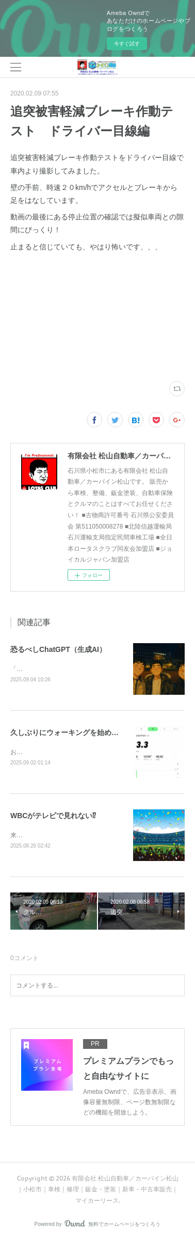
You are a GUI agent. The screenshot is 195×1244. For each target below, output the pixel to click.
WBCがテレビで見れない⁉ (53, 817)
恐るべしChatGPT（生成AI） (58, 649)
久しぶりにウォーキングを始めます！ (71, 733)
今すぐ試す (127, 43)
